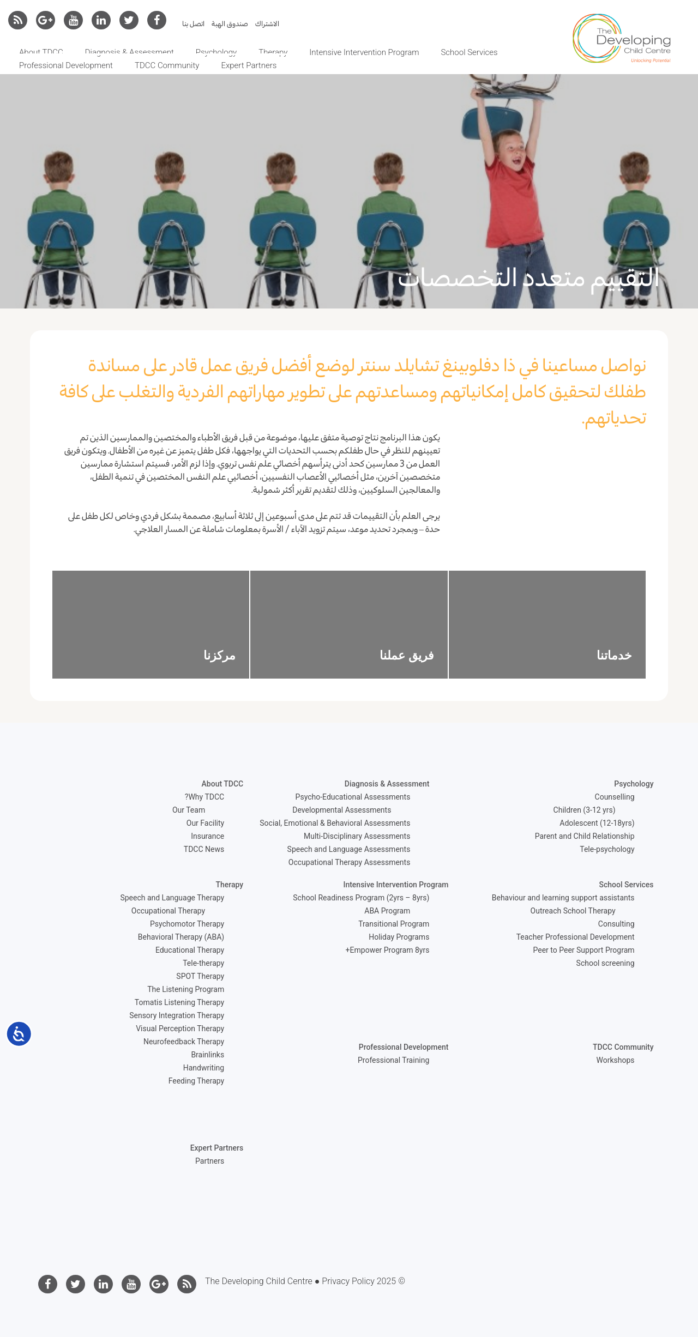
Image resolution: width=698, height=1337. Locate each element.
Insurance (207, 836)
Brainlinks (207, 1054)
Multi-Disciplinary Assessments (357, 836)
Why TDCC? (204, 796)
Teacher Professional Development (575, 937)
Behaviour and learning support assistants (563, 897)
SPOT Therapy (200, 976)
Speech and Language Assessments (349, 849)
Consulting (616, 923)
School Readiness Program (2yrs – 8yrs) (361, 897)
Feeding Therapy (197, 1080)
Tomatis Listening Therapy (179, 1002)
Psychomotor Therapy (187, 923)
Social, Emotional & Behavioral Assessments (335, 823)
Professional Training (393, 1060)
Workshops (616, 1060)
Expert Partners (248, 65)
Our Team (188, 810)
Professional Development (66, 65)
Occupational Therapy (168, 910)
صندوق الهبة (230, 23)
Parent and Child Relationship (585, 836)
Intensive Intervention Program (364, 52)
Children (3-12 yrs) (584, 810)
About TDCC (41, 52)
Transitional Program (393, 923)
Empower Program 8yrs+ (388, 950)
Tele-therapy (203, 963)
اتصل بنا (193, 23)
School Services (469, 52)
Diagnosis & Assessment (129, 52)
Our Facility (205, 823)
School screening (605, 963)
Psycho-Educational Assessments (353, 796)
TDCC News (204, 849)
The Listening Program (185, 989)
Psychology (216, 52)
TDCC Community (167, 65)
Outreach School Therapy (573, 910)
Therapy (272, 52)
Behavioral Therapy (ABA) (181, 937)
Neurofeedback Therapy (183, 1041)
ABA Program (387, 910)
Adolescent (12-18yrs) (596, 823)
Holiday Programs (399, 937)
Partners (209, 1161)
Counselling (615, 796)
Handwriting (203, 1067)
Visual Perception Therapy (180, 1028)
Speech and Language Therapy (172, 897)
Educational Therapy (189, 950)
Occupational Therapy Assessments (349, 862)
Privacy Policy (348, 1281)
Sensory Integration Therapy (176, 1015)
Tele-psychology (607, 849)
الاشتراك (267, 23)
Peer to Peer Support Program (584, 950)
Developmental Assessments (341, 810)
